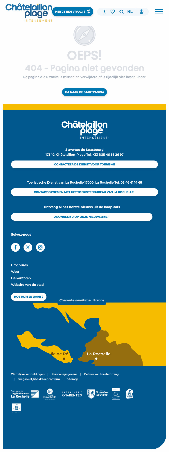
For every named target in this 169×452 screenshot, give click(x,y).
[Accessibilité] (104, 11)
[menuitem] (29, 12)
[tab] (75, 300)
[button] (121, 12)
